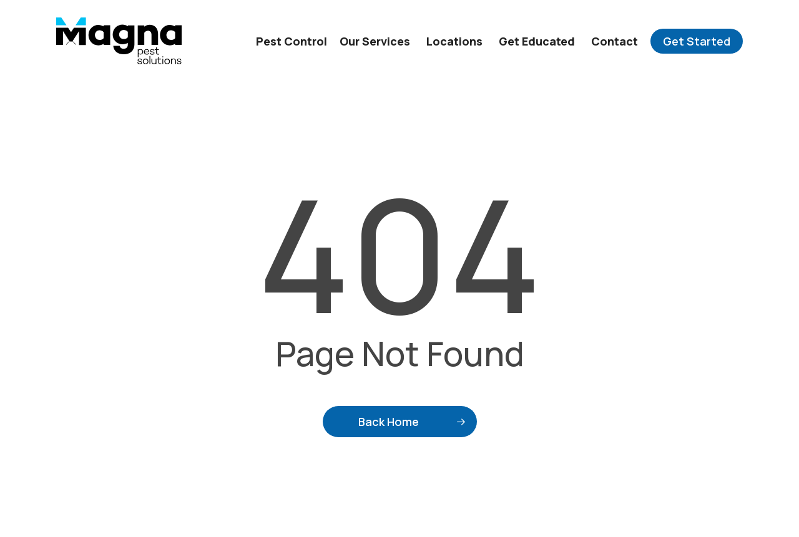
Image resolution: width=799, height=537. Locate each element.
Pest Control (291, 41)
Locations (454, 41)
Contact (614, 41)
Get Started (696, 41)
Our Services (375, 41)
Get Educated (537, 41)
